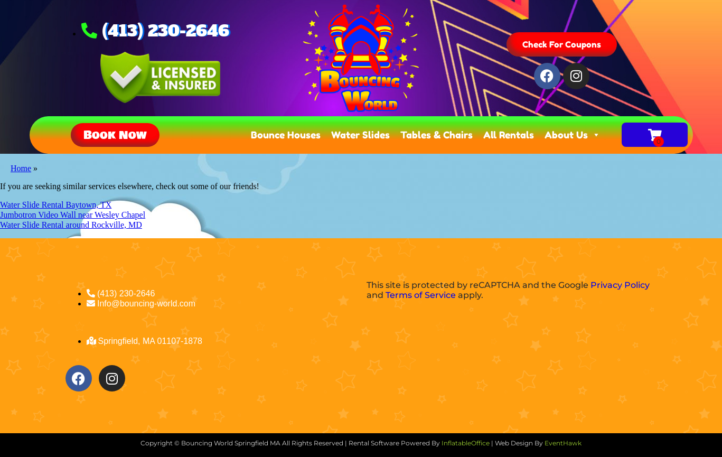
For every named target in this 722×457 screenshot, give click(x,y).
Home (21, 168)
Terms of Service (421, 295)
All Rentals (508, 135)
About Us (573, 135)
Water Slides (360, 135)
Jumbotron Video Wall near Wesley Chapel (72, 214)
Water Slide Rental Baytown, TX (55, 204)
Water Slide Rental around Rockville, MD (71, 224)
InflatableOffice (466, 443)
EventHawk (563, 443)
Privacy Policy (620, 285)
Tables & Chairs (436, 135)
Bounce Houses (286, 135)
